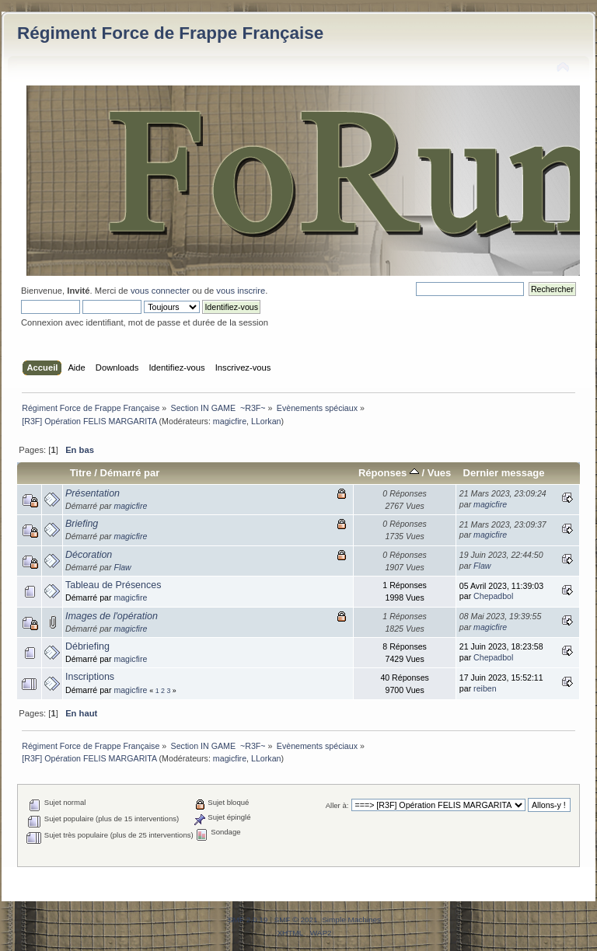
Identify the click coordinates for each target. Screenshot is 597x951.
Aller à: (337, 805)
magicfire (229, 421)
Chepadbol (493, 596)
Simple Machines (351, 919)
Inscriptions (89, 676)
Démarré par (130, 473)
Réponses (388, 473)
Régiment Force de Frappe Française (170, 33)
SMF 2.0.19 (248, 919)
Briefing (81, 523)
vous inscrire (240, 290)
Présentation (92, 493)
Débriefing (87, 646)
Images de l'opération (111, 616)
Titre (81, 473)
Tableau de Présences (113, 585)
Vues (440, 473)
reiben (484, 688)
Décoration (88, 554)
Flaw (122, 567)
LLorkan (266, 421)
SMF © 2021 (296, 919)
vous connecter (160, 290)
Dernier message (503, 473)
